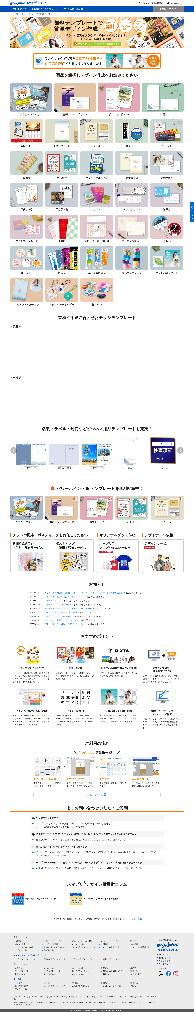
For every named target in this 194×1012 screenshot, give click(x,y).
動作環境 (104, 968)
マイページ (164, 955)
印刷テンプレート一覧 (52, 971)
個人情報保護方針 (22, 986)
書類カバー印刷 (64, 468)
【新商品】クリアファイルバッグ (59, 616)
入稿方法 (132, 968)
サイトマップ (165, 964)
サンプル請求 (165, 961)
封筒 (130, 468)
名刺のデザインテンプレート (55, 959)
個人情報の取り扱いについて (55, 986)
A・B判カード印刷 (51, 944)
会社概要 (18, 983)
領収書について (107, 974)
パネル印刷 (133, 944)
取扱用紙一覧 (49, 950)
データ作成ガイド (22, 971)
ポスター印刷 (20, 944)
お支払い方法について (80, 974)
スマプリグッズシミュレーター (84, 947)
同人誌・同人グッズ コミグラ (55, 947)
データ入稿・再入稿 (73, 9)
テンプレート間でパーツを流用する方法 (104, 593)
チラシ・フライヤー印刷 (53, 941)
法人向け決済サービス (137, 974)
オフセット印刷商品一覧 (110, 947)
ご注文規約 (133, 983)
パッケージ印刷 (78, 944)
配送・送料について (51, 974)
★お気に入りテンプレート (44, 9)
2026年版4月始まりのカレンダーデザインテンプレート (69, 608)
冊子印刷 (132, 941)
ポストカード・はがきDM (82, 941)
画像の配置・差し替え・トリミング (68, 593)
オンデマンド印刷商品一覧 (139, 947)
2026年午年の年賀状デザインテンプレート (63, 620)
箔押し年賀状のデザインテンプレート (61, 612)
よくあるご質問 (78, 968)
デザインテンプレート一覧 (25, 959)
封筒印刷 (104, 944)
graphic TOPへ (175, 3)
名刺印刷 (18, 941)
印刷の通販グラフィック (23, 1003)
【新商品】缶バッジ (53, 601)
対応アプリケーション (80, 971)
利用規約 (75, 983)
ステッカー (163, 468)
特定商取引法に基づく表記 (111, 986)
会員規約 (104, 983)
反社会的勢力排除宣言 (80, 986)
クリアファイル (31, 468)
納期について (20, 974)
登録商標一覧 (133, 919)
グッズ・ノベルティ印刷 (24, 947)
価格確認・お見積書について (112, 971)
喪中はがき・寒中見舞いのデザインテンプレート (66, 624)
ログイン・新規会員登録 (150, 3)
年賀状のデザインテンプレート (112, 959)
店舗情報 (47, 983)
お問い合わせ (165, 958)
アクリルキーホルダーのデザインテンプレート (65, 597)
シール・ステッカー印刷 (110, 941)
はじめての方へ (50, 968)
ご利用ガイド (19, 9)
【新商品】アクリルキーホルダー (59, 605)
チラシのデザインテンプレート (84, 959)
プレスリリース (21, 989)
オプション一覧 (21, 950)
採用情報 (132, 986)
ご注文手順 (133, 971)
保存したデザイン (168, 9)
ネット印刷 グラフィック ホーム (22, 14)
